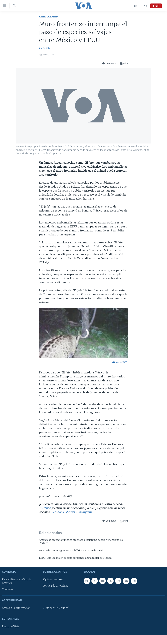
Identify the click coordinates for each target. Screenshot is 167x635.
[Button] (109, 63)
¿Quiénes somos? (53, 579)
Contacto (7, 589)
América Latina (48, 16)
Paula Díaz (45, 48)
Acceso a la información (16, 608)
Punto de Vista (10, 626)
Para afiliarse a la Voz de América (16, 581)
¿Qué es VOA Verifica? (56, 608)
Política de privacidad (55, 585)
